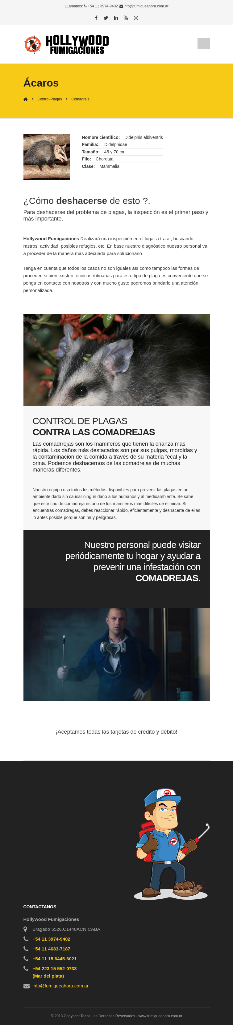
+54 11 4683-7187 (51, 948)
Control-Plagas (49, 99)
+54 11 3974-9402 (103, 6)
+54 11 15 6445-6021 (55, 958)
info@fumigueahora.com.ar (146, 6)
